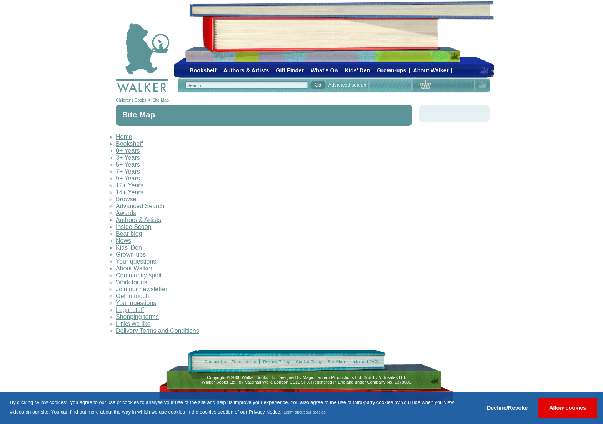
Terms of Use (244, 361)
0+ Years (128, 150)
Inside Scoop (134, 227)
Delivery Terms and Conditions (157, 330)
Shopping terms (137, 317)
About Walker (430, 70)
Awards (126, 213)
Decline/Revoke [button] (507, 408)
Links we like (133, 324)
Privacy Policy (276, 361)
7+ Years (128, 171)
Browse (126, 199)
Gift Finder (290, 70)
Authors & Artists (246, 70)
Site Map (160, 100)
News (123, 240)
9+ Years (128, 178)
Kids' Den (357, 70)
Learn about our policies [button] (305, 412)
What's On (324, 70)
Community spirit (139, 275)
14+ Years (129, 192)
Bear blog (129, 233)
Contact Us (215, 361)
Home (124, 137)
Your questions (136, 261)
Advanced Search (140, 206)
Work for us (131, 282)
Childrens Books (131, 100)
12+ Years (129, 185)
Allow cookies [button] (567, 408)
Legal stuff (130, 310)
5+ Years (128, 164)
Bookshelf (203, 70)
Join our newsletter (141, 289)
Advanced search (347, 85)
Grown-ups (391, 70)
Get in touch (132, 296)
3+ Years (128, 157)
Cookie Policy (309, 361)
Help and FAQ (364, 361)
